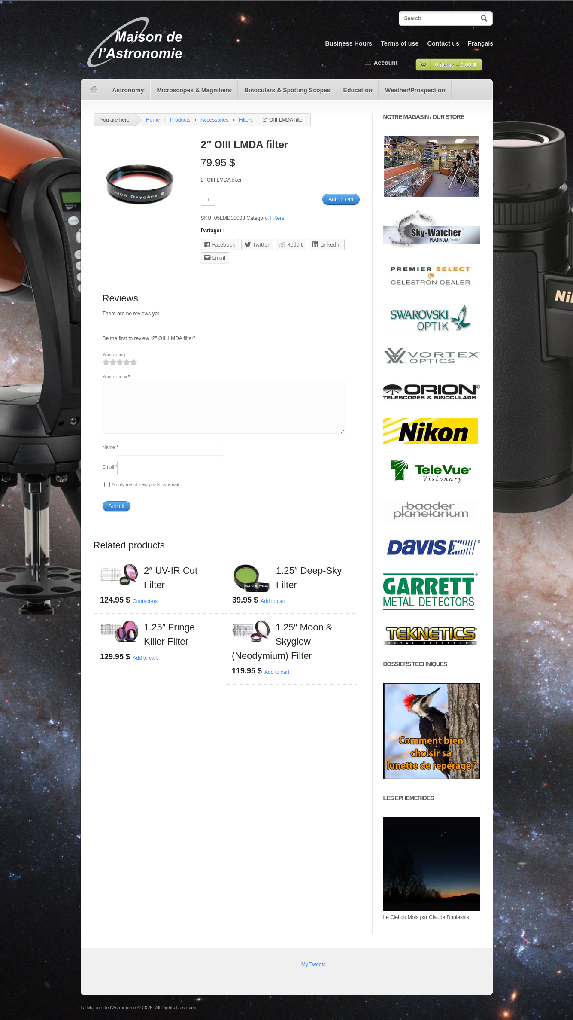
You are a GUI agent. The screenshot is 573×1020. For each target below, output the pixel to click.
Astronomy (126, 93)
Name (110, 457)
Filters (246, 120)
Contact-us (145, 612)
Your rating (114, 354)
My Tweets (313, 965)
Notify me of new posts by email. (146, 494)
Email (110, 477)
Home (153, 120)
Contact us (443, 43)
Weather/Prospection (413, 93)
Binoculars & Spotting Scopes (285, 93)
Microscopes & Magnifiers (191, 93)
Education (356, 93)
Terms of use (400, 43)
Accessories (215, 120)
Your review (116, 376)
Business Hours (349, 43)
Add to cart (340, 199)
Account (386, 62)
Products (180, 120)
